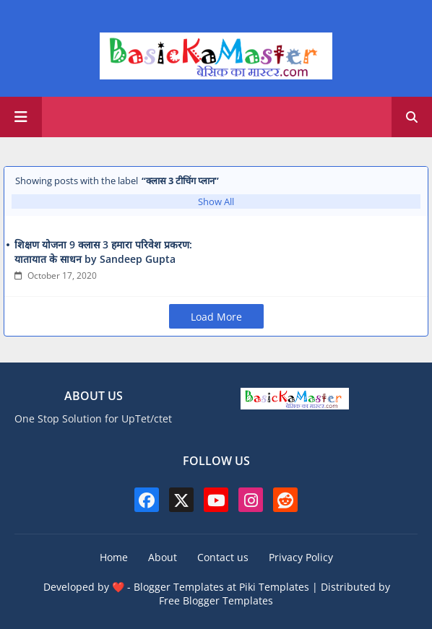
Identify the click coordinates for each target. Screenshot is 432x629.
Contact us (223, 557)
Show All (216, 201)
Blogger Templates (179, 587)
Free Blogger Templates (216, 600)
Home (114, 557)
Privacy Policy (301, 557)
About (162, 557)
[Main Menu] (21, 117)
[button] (412, 117)
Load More (216, 317)
